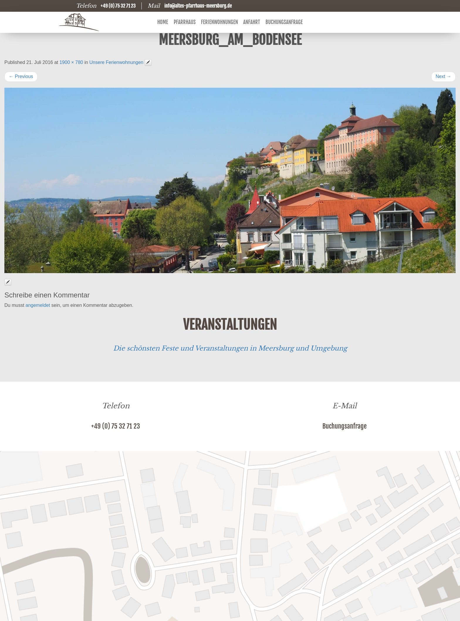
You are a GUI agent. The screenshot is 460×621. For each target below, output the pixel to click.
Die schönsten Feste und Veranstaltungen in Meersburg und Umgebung (230, 348)
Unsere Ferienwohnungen (116, 62)
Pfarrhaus (185, 22)
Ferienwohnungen (219, 22)
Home (162, 22)
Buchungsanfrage (284, 22)
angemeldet (38, 305)
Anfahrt (251, 22)
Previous (21, 76)
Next (443, 76)
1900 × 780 (71, 62)
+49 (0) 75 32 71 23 (115, 426)
